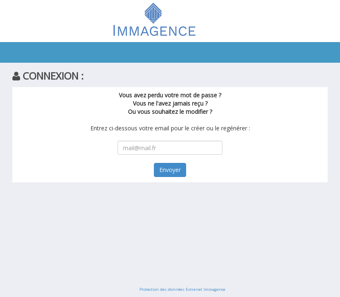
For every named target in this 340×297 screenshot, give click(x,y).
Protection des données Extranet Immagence (182, 289)
